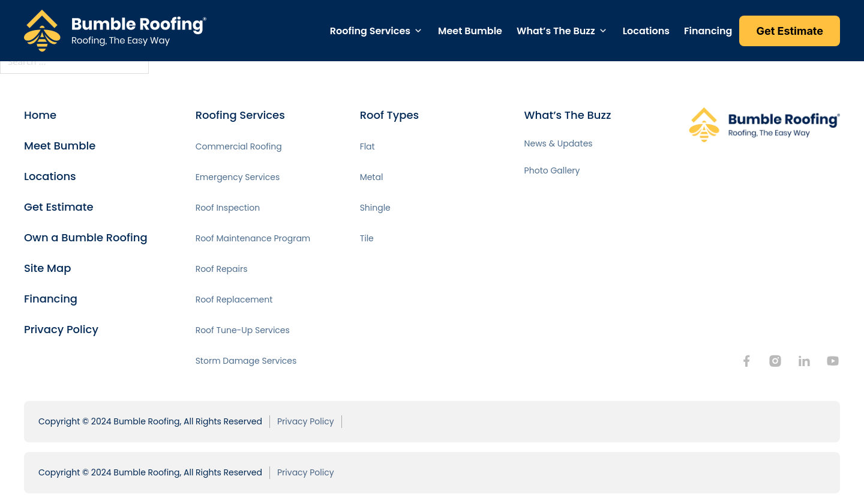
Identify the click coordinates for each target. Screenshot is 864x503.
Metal (371, 177)
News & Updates (558, 143)
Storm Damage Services (246, 361)
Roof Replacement (234, 300)
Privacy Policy (61, 329)
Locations (646, 31)
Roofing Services (370, 31)
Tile (367, 238)
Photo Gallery (552, 170)
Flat (367, 146)
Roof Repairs (222, 269)
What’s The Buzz (556, 31)
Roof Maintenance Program (253, 238)
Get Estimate (59, 206)
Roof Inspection (228, 208)
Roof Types (389, 114)
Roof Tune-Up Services (243, 330)
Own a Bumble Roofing (86, 237)
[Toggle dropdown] (418, 30)
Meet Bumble (470, 31)
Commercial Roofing (239, 146)
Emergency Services (238, 177)
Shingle (375, 208)
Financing (708, 31)
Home (40, 114)
